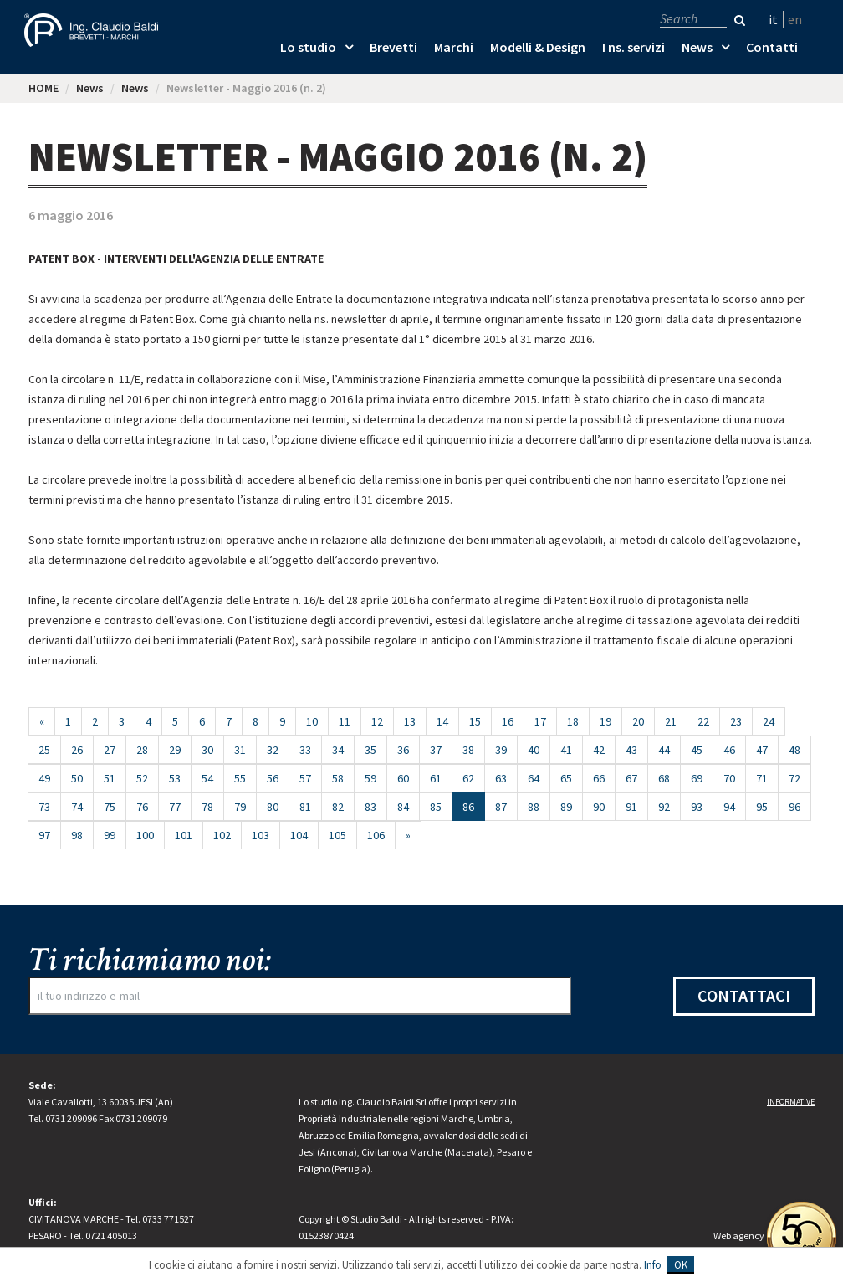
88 (533, 806)
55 (240, 778)
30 (207, 749)
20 (638, 721)
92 (664, 806)
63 (501, 778)
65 (566, 778)
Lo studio (308, 46)
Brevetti (393, 46)
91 (631, 806)
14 (442, 721)
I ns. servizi (633, 46)
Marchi (453, 46)
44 (664, 749)
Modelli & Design (537, 46)
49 (44, 778)
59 (370, 778)
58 (338, 778)
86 (473, 805)
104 (299, 835)
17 (540, 721)
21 (671, 721)
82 (338, 806)
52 (142, 778)
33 (305, 749)
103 (260, 835)
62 (468, 778)
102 (222, 835)
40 (533, 749)
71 (762, 778)
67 (631, 778)
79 (240, 806)
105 (337, 835)
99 (109, 835)
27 (109, 749)
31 (240, 749)
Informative (791, 1101)
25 (44, 749)
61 (436, 778)
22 (703, 721)
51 (109, 778)
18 (573, 721)
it (773, 19)
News (697, 46)
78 (207, 806)
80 (272, 806)
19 (605, 721)
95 (762, 806)
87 (501, 806)
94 (729, 806)
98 (77, 835)
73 (44, 806)
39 (501, 749)
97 (44, 835)
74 (77, 806)
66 (599, 778)
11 (344, 721)
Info (653, 1265)
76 (142, 806)
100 (145, 835)
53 (175, 778)
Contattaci (743, 995)
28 (142, 749)
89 (566, 806)
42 (599, 749)
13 (410, 721)
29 (175, 749)
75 (109, 806)
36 (403, 749)
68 (664, 778)
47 (762, 749)
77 (175, 806)
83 (370, 806)
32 (272, 749)
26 (77, 749)
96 (794, 806)
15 (475, 721)
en (795, 19)
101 (183, 835)
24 (768, 721)
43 (631, 749)
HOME (43, 87)
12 (377, 721)
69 (696, 778)
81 (305, 806)
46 (729, 749)
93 (696, 806)
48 (794, 749)
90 (599, 806)
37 (436, 749)
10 (312, 721)
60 (403, 778)
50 (77, 778)
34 (338, 749)
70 (729, 778)
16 (507, 721)
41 (566, 749)
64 (533, 778)
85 (436, 806)
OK (680, 1265)
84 (403, 806)
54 (207, 778)
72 (794, 778)
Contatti (772, 46)
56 (272, 778)
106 (376, 835)
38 (468, 749)
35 (370, 749)
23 (736, 721)
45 (696, 749)
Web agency (738, 1235)
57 (305, 778)
